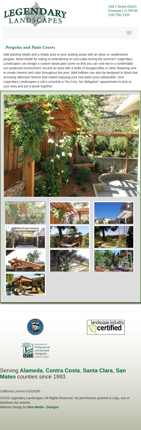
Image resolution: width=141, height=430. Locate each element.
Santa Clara (98, 370)
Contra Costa (63, 370)
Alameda (31, 370)
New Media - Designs (43, 407)
